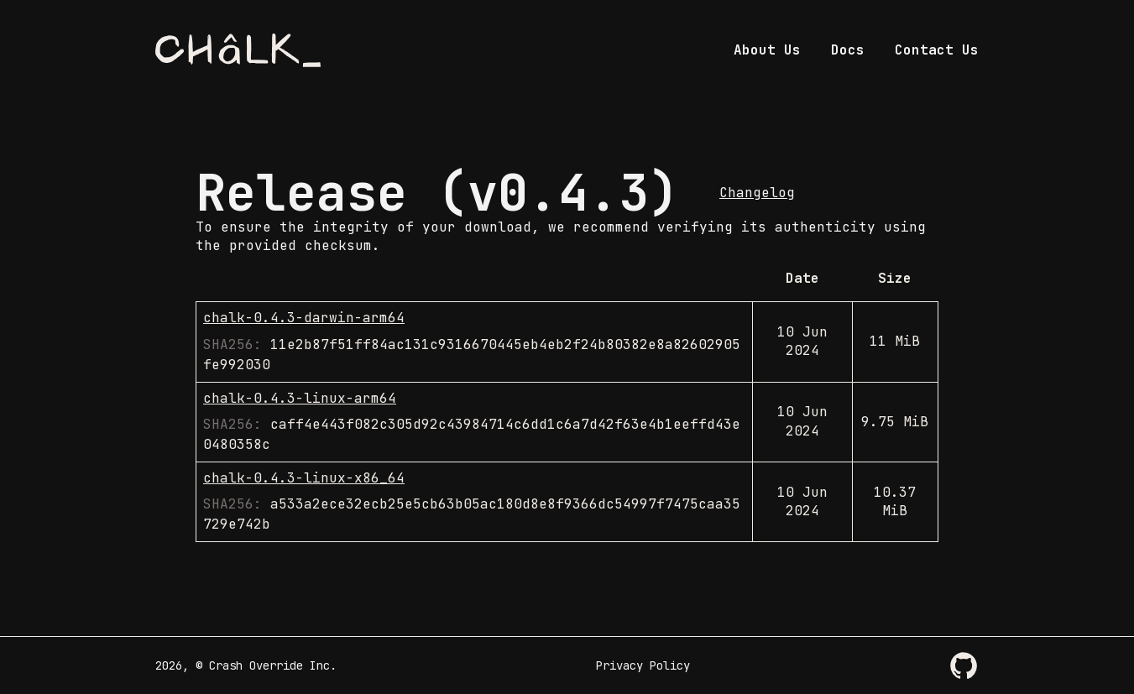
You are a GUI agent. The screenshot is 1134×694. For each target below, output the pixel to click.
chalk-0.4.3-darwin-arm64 (304, 317)
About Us (767, 50)
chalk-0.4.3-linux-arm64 (299, 398)
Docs (848, 50)
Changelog (757, 192)
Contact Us (937, 50)
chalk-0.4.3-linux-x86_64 (304, 478)
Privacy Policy (643, 665)
